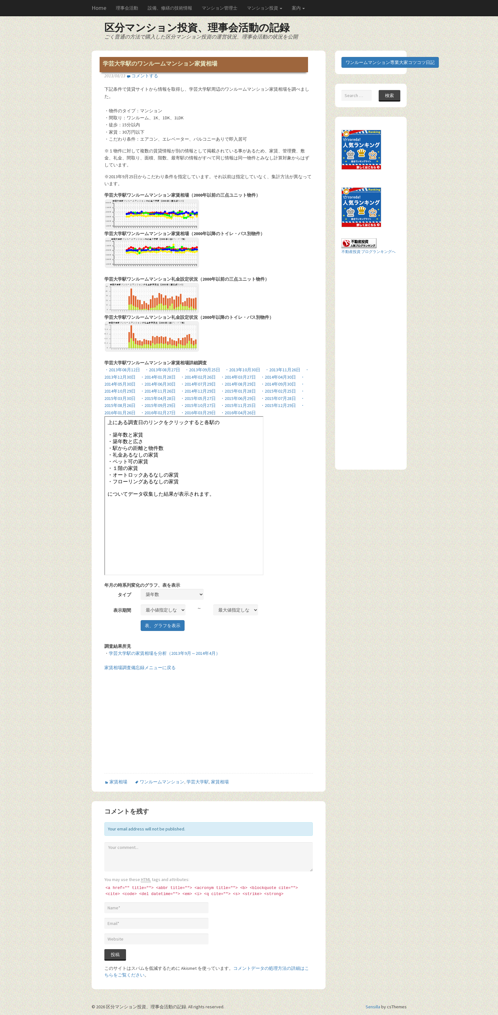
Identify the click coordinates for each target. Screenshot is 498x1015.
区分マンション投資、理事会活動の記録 (197, 28)
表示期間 (122, 610)
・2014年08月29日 (238, 384)
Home (99, 7)
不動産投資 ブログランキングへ (368, 251)
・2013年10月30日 (242, 370)
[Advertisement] (157, 726)
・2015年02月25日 (278, 391)
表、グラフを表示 (162, 625)
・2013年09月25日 (202, 370)
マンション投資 (264, 8)
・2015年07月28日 (278, 398)
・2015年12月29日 (278, 405)
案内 (298, 8)
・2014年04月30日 (278, 377)
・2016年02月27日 (158, 413)
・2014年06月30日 (158, 384)
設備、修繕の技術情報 (170, 8)
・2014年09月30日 (278, 384)
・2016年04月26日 (238, 413)
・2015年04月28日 (158, 398)
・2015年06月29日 (238, 398)
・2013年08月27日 (162, 370)
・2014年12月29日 (198, 391)
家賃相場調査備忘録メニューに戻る (140, 667)
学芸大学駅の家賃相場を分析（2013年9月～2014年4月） (164, 653)
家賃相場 (118, 782)
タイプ (124, 595)
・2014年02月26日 (198, 377)
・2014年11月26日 (158, 391)
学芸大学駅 (197, 782)
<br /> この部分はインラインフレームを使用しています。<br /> (183, 495)
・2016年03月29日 (198, 413)
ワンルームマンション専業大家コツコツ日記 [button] (390, 62)
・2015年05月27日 (198, 398)
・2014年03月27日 (238, 377)
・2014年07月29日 (198, 384)
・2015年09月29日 (158, 405)
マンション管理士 (219, 8)
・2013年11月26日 (282, 370)
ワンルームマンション (162, 782)
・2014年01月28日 (158, 377)
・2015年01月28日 (238, 391)
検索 (389, 95)
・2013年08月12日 (122, 370)
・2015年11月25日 (238, 405)
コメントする (144, 76)
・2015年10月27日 (198, 405)
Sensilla (373, 1007)
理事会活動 (127, 8)
